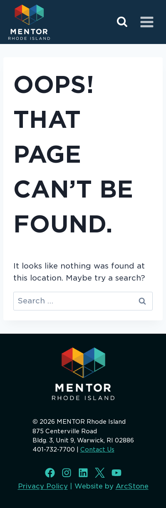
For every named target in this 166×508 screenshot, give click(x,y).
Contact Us (97, 449)
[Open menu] (147, 22)
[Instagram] (67, 473)
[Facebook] (50, 473)
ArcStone (132, 486)
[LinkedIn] (83, 473)
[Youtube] (116, 473)
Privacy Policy (43, 486)
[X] (100, 473)
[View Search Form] (122, 22)
